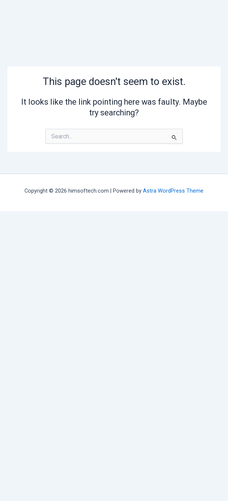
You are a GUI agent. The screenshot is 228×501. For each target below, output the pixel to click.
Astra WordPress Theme (173, 190)
